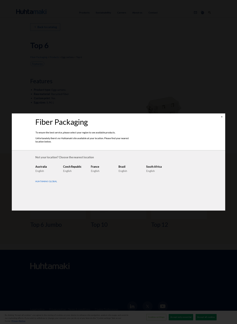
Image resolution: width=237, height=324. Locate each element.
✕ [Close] (222, 117)
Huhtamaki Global (46, 181)
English (39, 170)
